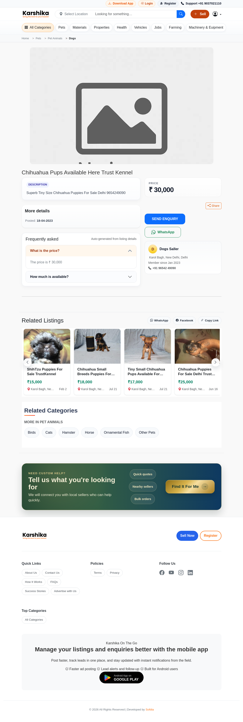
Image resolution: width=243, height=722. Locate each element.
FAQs (54, 581)
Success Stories (35, 591)
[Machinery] (206, 27)
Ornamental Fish (116, 432)
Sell (200, 14)
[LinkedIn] (190, 573)
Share (213, 206)
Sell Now (187, 535)
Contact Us (52, 572)
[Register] (168, 3)
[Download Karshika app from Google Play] (121, 3)
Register (210, 535)
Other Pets (147, 432)
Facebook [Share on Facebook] (184, 320)
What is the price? (45, 250)
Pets (38, 38)
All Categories (34, 619)
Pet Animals (55, 38)
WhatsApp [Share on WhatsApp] (159, 320)
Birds (32, 432)
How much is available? (49, 277)
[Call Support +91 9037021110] (201, 3)
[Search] (181, 14)
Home (25, 38)
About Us (31, 572)
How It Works (33, 581)
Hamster (68, 432)
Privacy (114, 572)
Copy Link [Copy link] (209, 320)
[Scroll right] (215, 362)
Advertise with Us (65, 591)
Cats (48, 432)
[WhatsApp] (163, 232)
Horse (89, 432)
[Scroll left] (27, 362)
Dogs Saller (169, 249)
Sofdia (150, 709)
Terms (98, 572)
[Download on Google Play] (121, 677)
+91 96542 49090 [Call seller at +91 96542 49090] (162, 268)
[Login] (147, 3)
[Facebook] (161, 573)
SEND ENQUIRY (165, 219)
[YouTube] (171, 573)
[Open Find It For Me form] (121, 486)
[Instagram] (180, 573)
